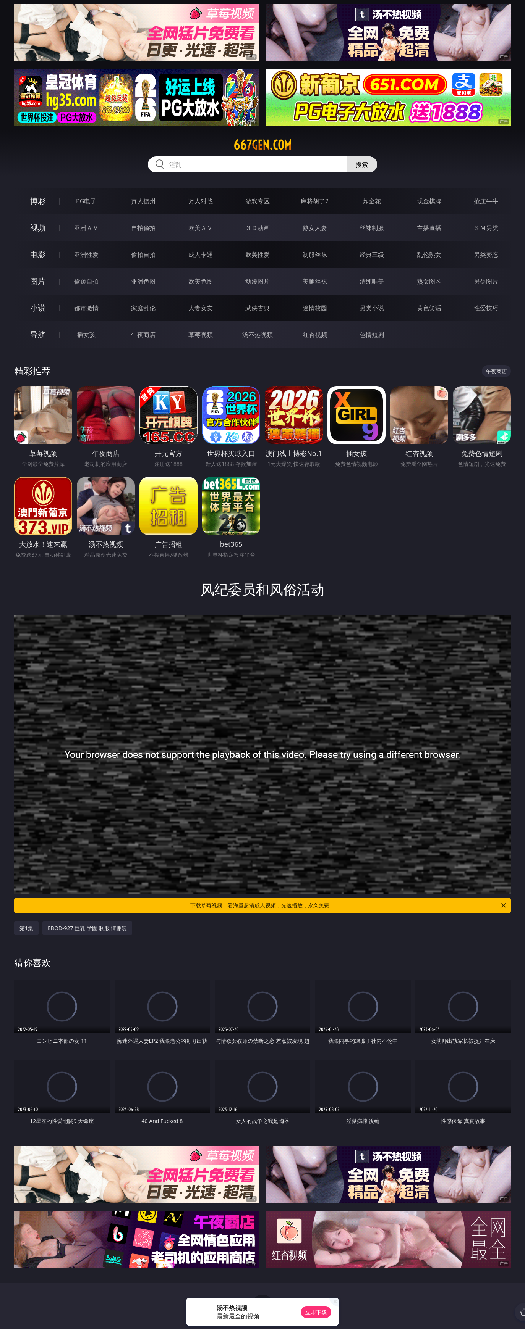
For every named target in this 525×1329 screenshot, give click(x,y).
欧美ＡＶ (200, 228)
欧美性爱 (257, 254)
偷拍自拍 (143, 254)
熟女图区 (429, 281)
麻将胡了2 (315, 201)
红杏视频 (315, 334)
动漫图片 (257, 281)
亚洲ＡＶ (86, 228)
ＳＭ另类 (486, 228)
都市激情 (86, 308)
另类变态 (486, 254)
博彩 (37, 201)
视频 (37, 227)
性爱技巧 (486, 308)
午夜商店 (143, 334)
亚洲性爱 (86, 254)
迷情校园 (315, 308)
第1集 (26, 928)
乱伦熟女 (429, 254)
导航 (37, 334)
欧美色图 (200, 281)
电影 (37, 254)
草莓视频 (200, 334)
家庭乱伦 (143, 308)
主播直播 (429, 228)
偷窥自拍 (86, 281)
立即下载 (316, 1312)
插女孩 (86, 334)
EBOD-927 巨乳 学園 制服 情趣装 (87, 928)
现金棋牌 (429, 201)
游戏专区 (257, 201)
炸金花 (372, 201)
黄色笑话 (429, 308)
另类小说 (372, 308)
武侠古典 (257, 308)
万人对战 (200, 201)
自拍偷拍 (143, 228)
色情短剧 (372, 334)
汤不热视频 (257, 334)
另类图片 (486, 281)
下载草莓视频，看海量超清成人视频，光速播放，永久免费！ (348, 905)
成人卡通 (200, 254)
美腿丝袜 (315, 281)
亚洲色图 (143, 281)
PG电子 (86, 201)
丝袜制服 (372, 228)
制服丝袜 (315, 254)
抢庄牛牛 (486, 201)
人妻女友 (200, 308)
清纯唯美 (372, 281)
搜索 (362, 164)
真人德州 (143, 201)
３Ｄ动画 (257, 228)
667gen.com (262, 145)
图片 (37, 281)
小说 (37, 308)
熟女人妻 (315, 228)
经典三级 (372, 254)
